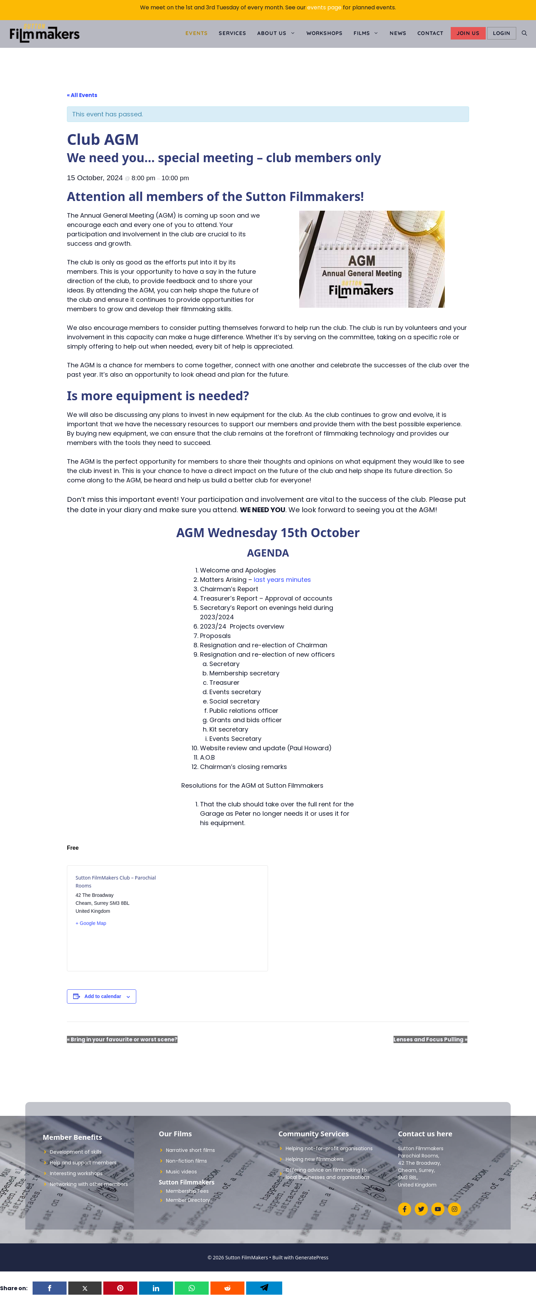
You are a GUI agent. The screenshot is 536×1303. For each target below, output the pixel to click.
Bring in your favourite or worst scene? (122, 1039)
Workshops (324, 33)
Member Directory (188, 1200)
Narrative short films (190, 1150)
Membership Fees (187, 1191)
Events (196, 33)
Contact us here (425, 1133)
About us (279, 33)
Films (369, 33)
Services (232, 33)
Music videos (181, 1171)
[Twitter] (85, 1288)
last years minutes (282, 579)
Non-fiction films (186, 1160)
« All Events (82, 95)
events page (324, 7)
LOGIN (501, 33)
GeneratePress (311, 1257)
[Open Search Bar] (524, 33)
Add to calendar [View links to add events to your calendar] (103, 996)
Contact (430, 33)
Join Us (468, 33)
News (398, 33)
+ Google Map (91, 923)
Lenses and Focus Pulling (430, 1039)
